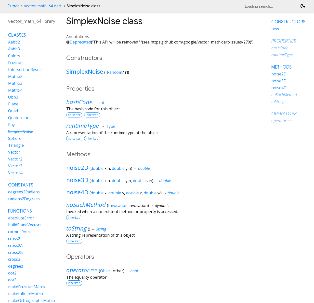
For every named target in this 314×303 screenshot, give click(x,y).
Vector (14, 152)
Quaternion (18, 117)
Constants (20, 185)
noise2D (77, 167)
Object (106, 271)
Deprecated (80, 42)
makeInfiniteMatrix (25, 293)
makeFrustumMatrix (27, 286)
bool (134, 271)
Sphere (14, 138)
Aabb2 (14, 42)
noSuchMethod (86, 205)
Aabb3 (14, 49)
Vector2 (15, 159)
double (97, 168)
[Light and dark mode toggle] (303, 6)
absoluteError (21, 218)
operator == (82, 270)
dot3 (12, 280)
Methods (281, 67)
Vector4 (15, 172)
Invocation (118, 205)
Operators (284, 113)
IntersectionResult (25, 69)
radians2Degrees (24, 199)
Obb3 (13, 97)
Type (110, 126)
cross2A (15, 245)
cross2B (15, 252)
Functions (20, 211)
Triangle (16, 145)
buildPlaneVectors (24, 225)
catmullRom (19, 231)
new (275, 28)
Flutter (13, 6)
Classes (17, 35)
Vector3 (15, 166)
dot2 (12, 273)
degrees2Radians (24, 192)
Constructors (288, 22)
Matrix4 (15, 90)
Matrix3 (15, 83)
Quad (13, 111)
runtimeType (82, 125)
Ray (11, 124)
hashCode (79, 102)
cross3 (14, 259)
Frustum (16, 62)
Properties (283, 41)
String (101, 229)
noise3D (77, 180)
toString (76, 228)
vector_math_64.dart (43, 6)
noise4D (77, 192)
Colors (14, 55)
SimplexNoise (84, 71)
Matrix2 (15, 76)
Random (114, 72)
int (101, 102)
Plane (13, 104)
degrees (15, 266)
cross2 (14, 238)
